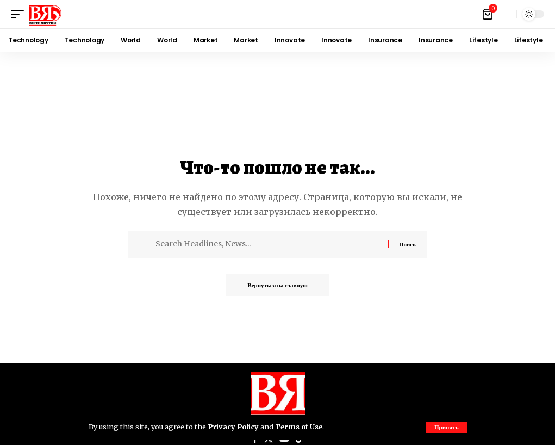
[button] (446, 427)
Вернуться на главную (277, 285)
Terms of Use (298, 426)
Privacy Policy (233, 426)
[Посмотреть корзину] (488, 14)
